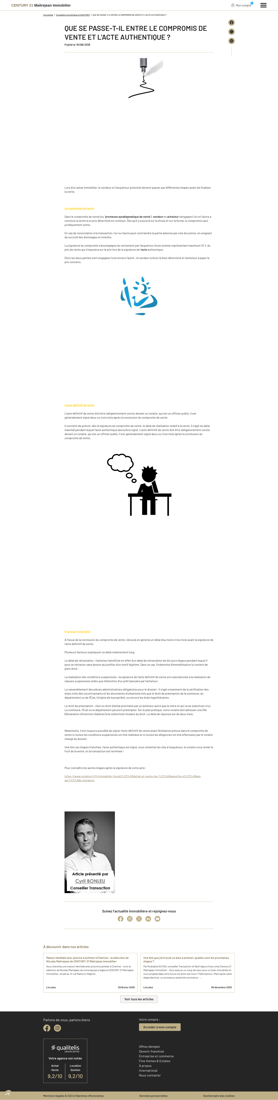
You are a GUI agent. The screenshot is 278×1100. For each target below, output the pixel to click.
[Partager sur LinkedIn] (231, 41)
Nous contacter (150, 1075)
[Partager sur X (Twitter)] (231, 32)
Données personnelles (153, 1095)
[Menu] (263, 4)
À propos (145, 1066)
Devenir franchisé (151, 1051)
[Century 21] (41, 5)
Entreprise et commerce (156, 1056)
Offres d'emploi (149, 1046)
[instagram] (57, 1028)
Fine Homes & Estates (154, 1061)
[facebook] (46, 1028)
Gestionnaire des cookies (219, 1095)
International (148, 1070)
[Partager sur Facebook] (231, 22)
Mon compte (241, 5)
